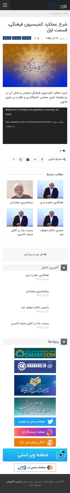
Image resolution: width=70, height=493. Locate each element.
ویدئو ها (26, 37)
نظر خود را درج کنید (35, 254)
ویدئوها (7, 37)
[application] (35, 126)
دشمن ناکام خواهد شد (35, 308)
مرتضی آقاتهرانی (14, 481)
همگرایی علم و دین (37, 275)
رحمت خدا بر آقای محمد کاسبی (30, 324)
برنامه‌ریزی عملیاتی (37, 291)
